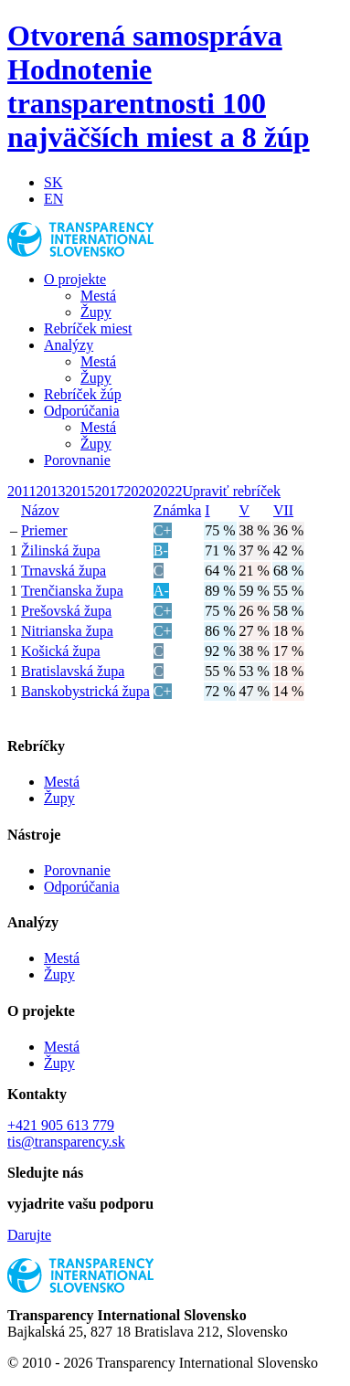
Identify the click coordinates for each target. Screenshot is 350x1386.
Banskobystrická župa (85, 691)
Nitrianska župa (67, 631)
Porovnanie (77, 460)
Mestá (98, 295)
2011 (21, 491)
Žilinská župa (61, 550)
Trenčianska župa (72, 590)
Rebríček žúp (83, 394)
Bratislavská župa (72, 671)
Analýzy (68, 345)
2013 (50, 491)
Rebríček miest (88, 328)
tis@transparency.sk (66, 1141)
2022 (167, 491)
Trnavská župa (63, 570)
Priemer (44, 530)
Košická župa (61, 651)
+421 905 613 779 (60, 1125)
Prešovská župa (66, 611)
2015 (79, 491)
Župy (95, 312)
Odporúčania (82, 410)
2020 (138, 491)
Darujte (29, 1235)
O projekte (75, 279)
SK (53, 182)
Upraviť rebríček (231, 491)
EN (53, 198)
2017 (108, 491)
